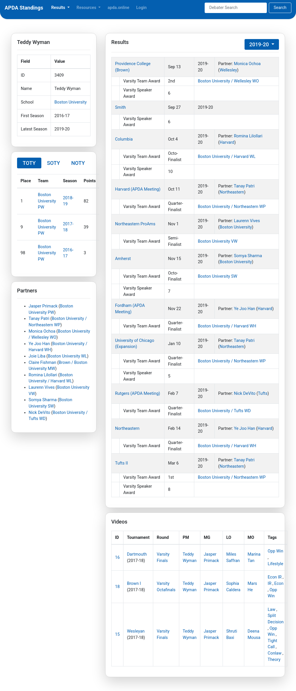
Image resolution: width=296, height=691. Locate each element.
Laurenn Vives (42, 387)
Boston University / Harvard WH (227, 326)
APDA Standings (24, 8)
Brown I (134, 583)
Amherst (123, 258)
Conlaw (275, 653)
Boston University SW (217, 276)
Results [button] (58, 7)
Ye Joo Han (39, 343)
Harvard (227, 142)
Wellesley (228, 70)
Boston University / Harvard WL (226, 156)
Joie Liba (37, 356)
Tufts (262, 393)
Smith (120, 107)
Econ (279, 583)
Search (280, 7)
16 (117, 557)
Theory (274, 659)
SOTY (53, 163)
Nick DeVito (39, 412)
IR (269, 583)
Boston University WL (67, 356)
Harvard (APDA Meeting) (137, 189)
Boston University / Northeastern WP (231, 206)
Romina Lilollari (43, 375)
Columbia (124, 139)
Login (141, 7)
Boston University (70, 102)
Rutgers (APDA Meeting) (137, 393)
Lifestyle (275, 563)
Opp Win (275, 551)
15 (117, 634)
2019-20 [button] (259, 44)
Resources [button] (87, 7)
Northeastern (232, 192)
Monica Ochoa (42, 331)
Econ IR (275, 577)
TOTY (29, 163)
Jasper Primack (43, 306)
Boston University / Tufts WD (224, 410)
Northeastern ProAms (135, 224)
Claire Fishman (42, 362)
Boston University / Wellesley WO (228, 81)
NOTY (78, 163)
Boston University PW (47, 201)
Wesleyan (136, 631)
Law (271, 609)
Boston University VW (217, 241)
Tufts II (121, 463)
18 (117, 586)
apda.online (118, 7)
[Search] (236, 8)
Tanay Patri (39, 318)
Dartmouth (137, 554)
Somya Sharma (43, 399)
